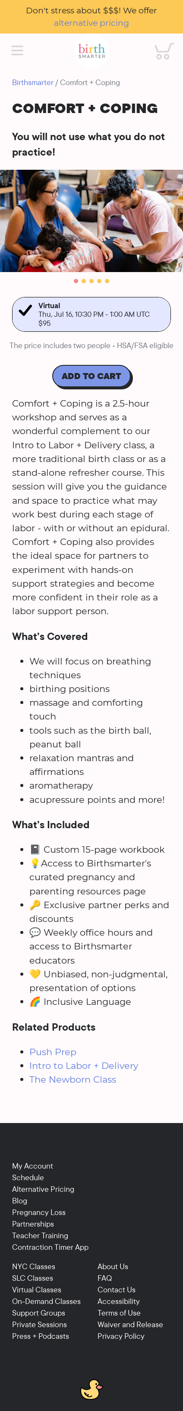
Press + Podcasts (40, 1336)
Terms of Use (119, 1313)
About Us (113, 1266)
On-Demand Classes (46, 1301)
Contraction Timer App (50, 1247)
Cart (157, 42)
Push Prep (52, 1051)
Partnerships (33, 1224)
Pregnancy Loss (39, 1212)
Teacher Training (40, 1235)
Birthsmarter (33, 82)
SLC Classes (32, 1278)
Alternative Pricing (43, 1189)
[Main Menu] (17, 51)
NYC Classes (33, 1266)
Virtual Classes (36, 1290)
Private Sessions (39, 1324)
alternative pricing (91, 23)
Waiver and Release (130, 1324)
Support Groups (38, 1313)
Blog (19, 1201)
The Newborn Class (72, 1079)
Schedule (28, 1177)
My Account (32, 1166)
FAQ (105, 1278)
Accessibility (119, 1301)
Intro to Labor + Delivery (83, 1065)
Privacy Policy (121, 1336)
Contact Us (117, 1290)
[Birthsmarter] (91, 51)
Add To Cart (91, 375)
